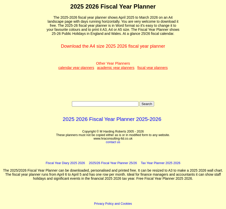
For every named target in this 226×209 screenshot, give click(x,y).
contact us (113, 142)
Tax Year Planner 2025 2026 (160, 163)
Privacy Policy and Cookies (113, 203)
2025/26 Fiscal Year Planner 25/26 (113, 163)
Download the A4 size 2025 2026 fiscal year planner (113, 46)
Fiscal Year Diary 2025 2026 (65, 163)
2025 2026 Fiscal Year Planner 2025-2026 (112, 119)
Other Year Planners (113, 65)
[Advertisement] (25, 78)
